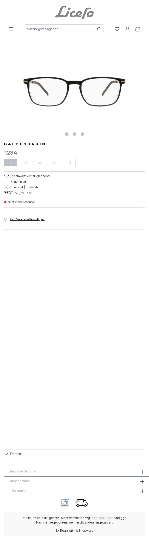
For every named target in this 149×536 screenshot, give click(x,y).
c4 (55, 162)
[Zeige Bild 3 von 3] (82, 134)
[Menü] (12, 29)
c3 (40, 162)
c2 (25, 162)
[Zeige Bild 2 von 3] (74, 134)
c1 (10, 162)
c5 (69, 162)
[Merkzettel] (117, 29)
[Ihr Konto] (127, 29)
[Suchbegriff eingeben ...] (59, 29)
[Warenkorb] (136, 29)
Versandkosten (103, 518)
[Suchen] (98, 29)
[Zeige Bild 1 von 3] (66, 134)
